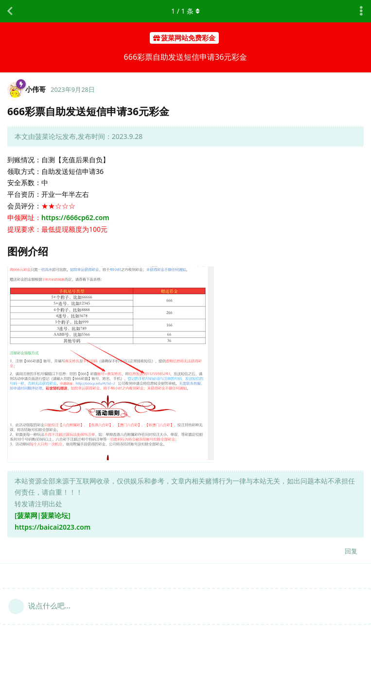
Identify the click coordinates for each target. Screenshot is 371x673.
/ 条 (185, 11)
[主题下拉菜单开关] (361, 11)
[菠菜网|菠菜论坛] (43, 515)
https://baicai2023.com (52, 527)
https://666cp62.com (75, 217)
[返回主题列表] (9, 11)
